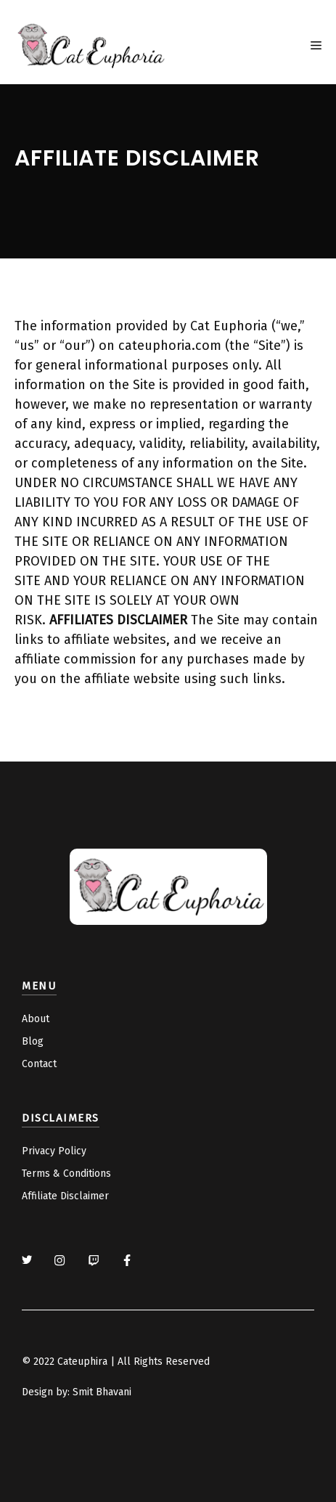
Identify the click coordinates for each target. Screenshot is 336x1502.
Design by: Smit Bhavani (76, 1392)
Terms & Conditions (66, 1173)
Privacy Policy (54, 1151)
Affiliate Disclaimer (65, 1196)
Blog (33, 1041)
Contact (39, 1064)
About (35, 1019)
